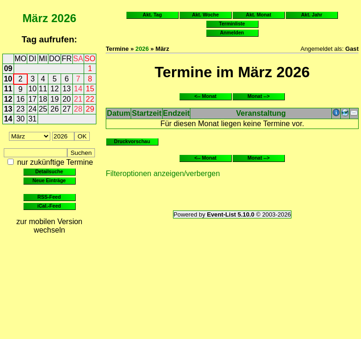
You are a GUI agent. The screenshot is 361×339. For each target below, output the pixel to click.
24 (32, 109)
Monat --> (258, 96)
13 (67, 89)
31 (32, 119)
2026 (63, 18)
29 (90, 109)
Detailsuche (49, 171)
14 (78, 89)
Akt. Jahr (311, 14)
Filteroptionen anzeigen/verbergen (163, 174)
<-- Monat (205, 96)
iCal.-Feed (49, 206)
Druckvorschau (132, 141)
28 (78, 109)
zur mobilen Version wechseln (49, 226)
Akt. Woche (205, 14)
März (35, 18)
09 (8, 69)
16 (20, 99)
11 (8, 89)
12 (54, 89)
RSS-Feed (49, 197)
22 (90, 99)
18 (43, 99)
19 (54, 99)
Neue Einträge (49, 180)
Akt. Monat (258, 14)
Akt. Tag (152, 14)
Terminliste (232, 23)
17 (32, 99)
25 (43, 109)
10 (8, 79)
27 (67, 109)
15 (90, 89)
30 (20, 119)
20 (67, 99)
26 (54, 109)
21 (78, 99)
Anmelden (232, 32)
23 (20, 109)
